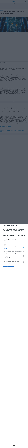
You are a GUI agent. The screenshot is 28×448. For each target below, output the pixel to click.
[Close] (26, 225)
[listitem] (14, 238)
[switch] (23, 239)
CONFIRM (8, 266)
